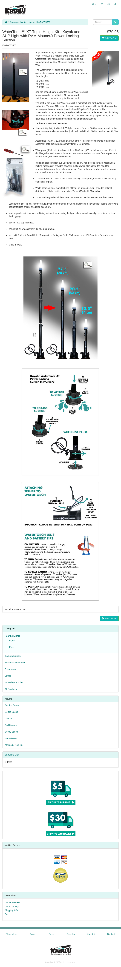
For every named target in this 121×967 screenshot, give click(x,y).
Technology (11, 934)
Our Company (12, 906)
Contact (111, 934)
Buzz (7, 914)
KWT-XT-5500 (43, 22)
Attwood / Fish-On (14, 745)
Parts (11, 647)
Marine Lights (27, 22)
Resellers (71, 934)
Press (51, 934)
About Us (91, 934)
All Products (11, 689)
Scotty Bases (11, 731)
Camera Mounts (13, 656)
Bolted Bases (11, 712)
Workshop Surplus (14, 682)
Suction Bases (12, 705)
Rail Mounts (11, 725)
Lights (11, 640)
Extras (8, 676)
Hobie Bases (11, 738)
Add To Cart (109, 38)
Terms (33, 934)
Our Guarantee (12, 902)
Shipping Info (11, 910)
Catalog (14, 22)
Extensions (10, 669)
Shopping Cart (12, 754)
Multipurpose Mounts (15, 662)
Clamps (8, 718)
